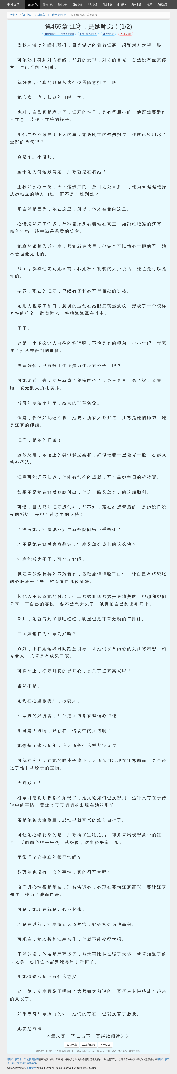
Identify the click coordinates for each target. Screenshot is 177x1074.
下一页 (105, 1044)
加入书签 (125, 34)
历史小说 (77, 4)
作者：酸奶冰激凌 (88, 34)
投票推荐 (108, 34)
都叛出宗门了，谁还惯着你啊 (51, 14)
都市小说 (62, 4)
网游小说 (107, 4)
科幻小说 (92, 4)
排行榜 (121, 4)
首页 (14, 14)
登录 (149, 4)
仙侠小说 (48, 4)
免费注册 (162, 4)
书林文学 (13, 4)
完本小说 (136, 4)
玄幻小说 (33, 4)
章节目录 (88, 1044)
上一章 (72, 1044)
